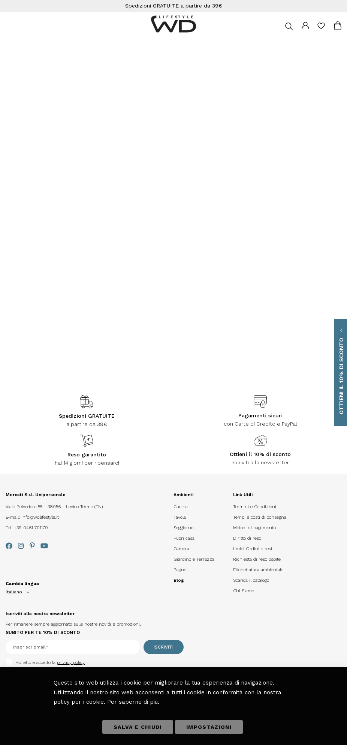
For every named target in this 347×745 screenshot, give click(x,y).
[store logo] (173, 24)
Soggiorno (183, 527)
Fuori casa (184, 538)
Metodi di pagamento (254, 527)
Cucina (181, 506)
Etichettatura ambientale (258, 569)
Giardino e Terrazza (194, 559)
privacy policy (71, 662)
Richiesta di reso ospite (257, 559)
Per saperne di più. (133, 701)
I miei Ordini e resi (252, 548)
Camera (181, 548)
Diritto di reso (247, 538)
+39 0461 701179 (31, 527)
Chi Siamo (243, 590)
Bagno (180, 569)
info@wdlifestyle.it (40, 517)
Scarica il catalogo (251, 580)
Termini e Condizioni (254, 506)
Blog (179, 580)
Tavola (180, 517)
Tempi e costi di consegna (259, 517)
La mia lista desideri (321, 28)
